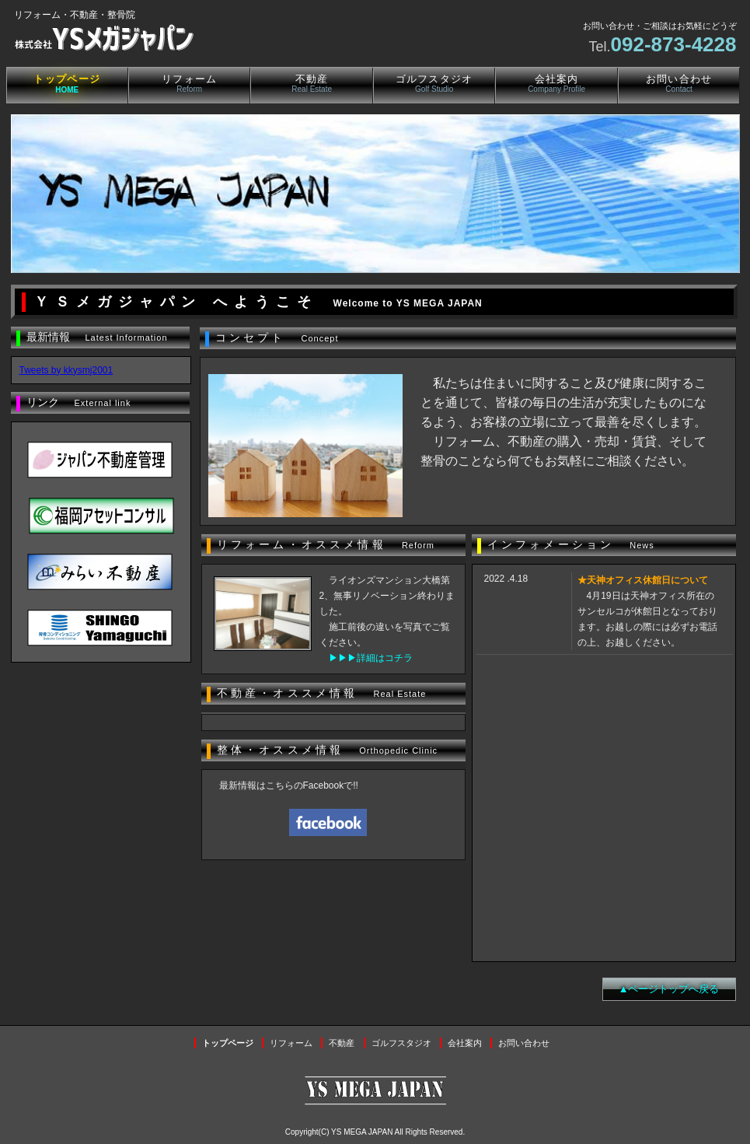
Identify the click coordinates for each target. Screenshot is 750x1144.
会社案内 (556, 83)
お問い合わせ (679, 83)
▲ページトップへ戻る (669, 989)
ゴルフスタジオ (434, 83)
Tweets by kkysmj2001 (66, 370)
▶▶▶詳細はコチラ (371, 657)
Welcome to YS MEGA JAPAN (408, 303)
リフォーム (190, 83)
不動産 (311, 83)
